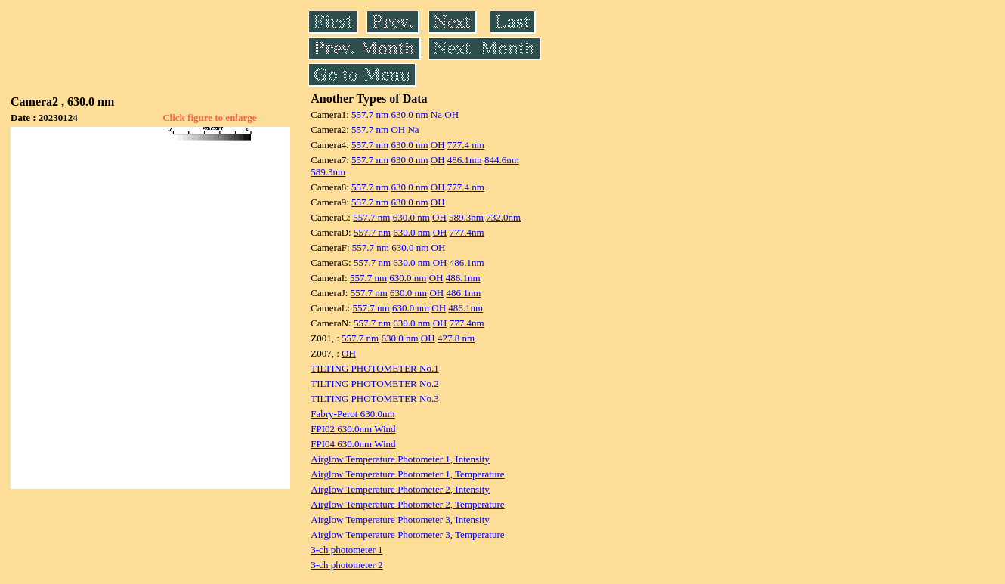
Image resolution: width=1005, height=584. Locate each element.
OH (451, 114)
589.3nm (328, 172)
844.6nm (501, 159)
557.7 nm (369, 114)
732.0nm (503, 217)
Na (436, 114)
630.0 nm (409, 114)
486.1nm (464, 159)
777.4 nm (465, 144)
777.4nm (467, 232)
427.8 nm (456, 338)
